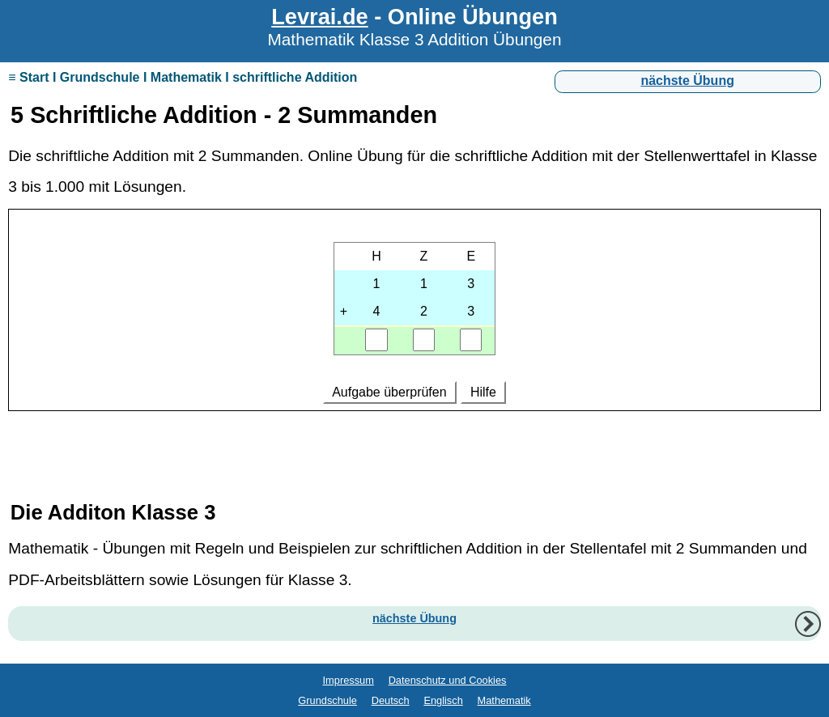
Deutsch (391, 700)
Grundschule (327, 700)
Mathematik (504, 700)
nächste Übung (687, 80)
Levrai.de (319, 16)
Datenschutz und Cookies (448, 680)
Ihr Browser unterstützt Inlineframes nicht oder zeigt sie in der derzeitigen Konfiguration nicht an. (414, 336)
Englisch (442, 700)
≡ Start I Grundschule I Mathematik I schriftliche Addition (182, 77)
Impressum (348, 680)
